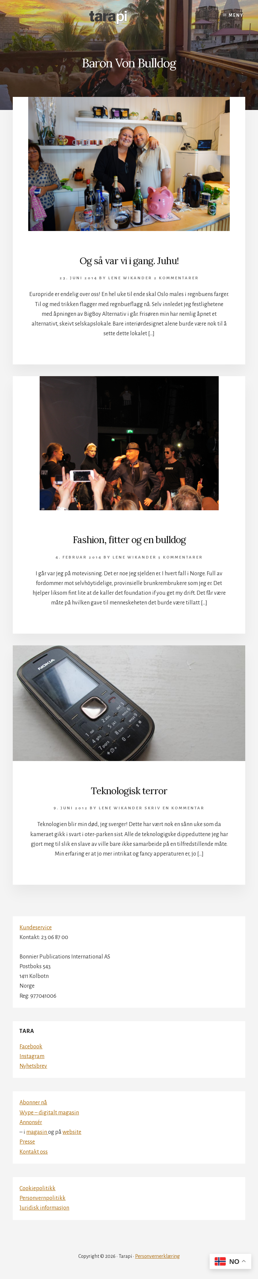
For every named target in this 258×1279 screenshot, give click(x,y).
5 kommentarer (180, 557)
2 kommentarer (176, 278)
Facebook (30, 1047)
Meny (236, 15)
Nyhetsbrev (33, 1066)
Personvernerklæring (157, 1256)
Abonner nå (33, 1103)
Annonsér (30, 1122)
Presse (27, 1142)
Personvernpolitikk (42, 1198)
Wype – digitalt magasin (49, 1113)
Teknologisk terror (129, 791)
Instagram (31, 1056)
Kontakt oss (33, 1152)
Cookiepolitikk (37, 1188)
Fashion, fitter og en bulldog (129, 540)
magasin (37, 1132)
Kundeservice (35, 928)
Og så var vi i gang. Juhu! (129, 261)
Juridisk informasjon (44, 1208)
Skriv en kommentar (174, 808)
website (71, 1132)
